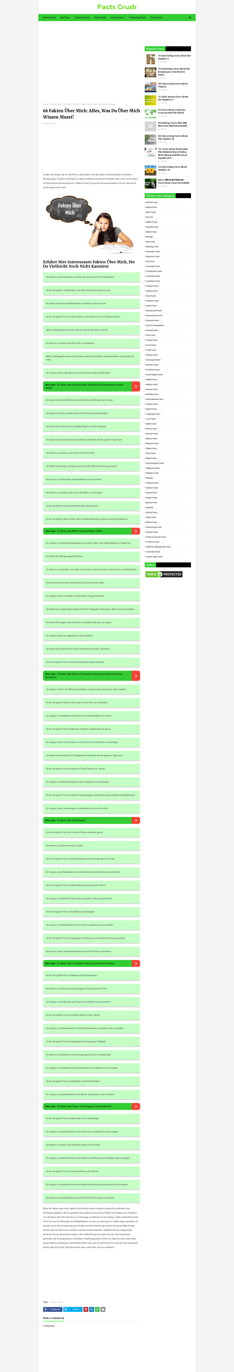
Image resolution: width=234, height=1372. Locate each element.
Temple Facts (152, 532)
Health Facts (151, 379)
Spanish (149, 507)
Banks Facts (151, 232)
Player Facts (151, 458)
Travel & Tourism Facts (156, 537)
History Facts (152, 384)
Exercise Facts (152, 320)
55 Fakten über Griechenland (71, 820)
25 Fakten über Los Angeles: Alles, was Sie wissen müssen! (85, 963)
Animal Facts (152, 202)
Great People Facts (154, 374)
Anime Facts (151, 207)
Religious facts (153, 468)
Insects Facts (152, 404)
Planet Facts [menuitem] (100, 17)
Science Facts (152, 483)
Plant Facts (151, 453)
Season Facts (152, 488)
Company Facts (153, 266)
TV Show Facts (152, 542)
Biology (149, 237)
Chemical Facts (153, 256)
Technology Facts (154, 527)
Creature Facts (152, 286)
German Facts (56, 104)
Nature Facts (151, 438)
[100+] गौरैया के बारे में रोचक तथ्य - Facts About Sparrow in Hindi (173, 181)
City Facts (150, 261)
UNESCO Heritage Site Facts (158, 547)
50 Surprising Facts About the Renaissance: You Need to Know (174, 72)
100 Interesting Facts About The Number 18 (173, 137)
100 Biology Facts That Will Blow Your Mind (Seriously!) (172, 124)
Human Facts (152, 389)
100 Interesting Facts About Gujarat (173, 85)
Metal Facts (151, 424)
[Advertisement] (91, 64)
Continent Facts (153, 276)
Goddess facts (153, 369)
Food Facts (151, 345)
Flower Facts (151, 340)
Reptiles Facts (152, 473)
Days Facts (151, 296)
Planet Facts (151, 448)
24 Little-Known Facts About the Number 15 (173, 98)
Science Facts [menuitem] (117, 17)
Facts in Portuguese (155, 325)
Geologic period (153, 360)
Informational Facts (154, 399)
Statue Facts (151, 522)
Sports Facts (151, 512)
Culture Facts (152, 291)
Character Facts (153, 251)
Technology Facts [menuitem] (137, 17)
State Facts (151, 517)
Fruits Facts (151, 350)
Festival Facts (152, 330)
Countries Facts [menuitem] (82, 17)
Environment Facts (154, 315)
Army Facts (151, 212)
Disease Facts (152, 301)
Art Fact (149, 217)
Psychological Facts (155, 463)
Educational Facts (154, 310)
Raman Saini (50, 123)
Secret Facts (151, 493)
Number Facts (152, 443)
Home (45, 104)
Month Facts (151, 429)
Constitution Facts (154, 271)
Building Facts (152, 246)
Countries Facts (153, 281)
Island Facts (151, 409)
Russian (149, 478)
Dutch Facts (151, 306)
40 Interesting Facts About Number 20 (172, 168)
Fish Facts (150, 335)
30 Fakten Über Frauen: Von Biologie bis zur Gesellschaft (84, 1106)
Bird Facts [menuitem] (65, 17)
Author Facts (151, 222)
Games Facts (152, 355)
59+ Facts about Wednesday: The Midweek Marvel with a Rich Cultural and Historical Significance (173, 153)
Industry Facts (152, 394)
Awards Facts (152, 227)
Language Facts (153, 414)
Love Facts (151, 419)
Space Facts (151, 502)
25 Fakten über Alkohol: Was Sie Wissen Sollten (80, 531)
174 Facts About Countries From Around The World (171, 111)
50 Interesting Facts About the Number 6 (174, 57)
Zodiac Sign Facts (154, 557)
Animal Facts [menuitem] (49, 17)
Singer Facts (151, 497)
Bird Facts (150, 242)
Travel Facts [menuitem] (156, 17)
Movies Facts (152, 433)
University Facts (153, 552)
